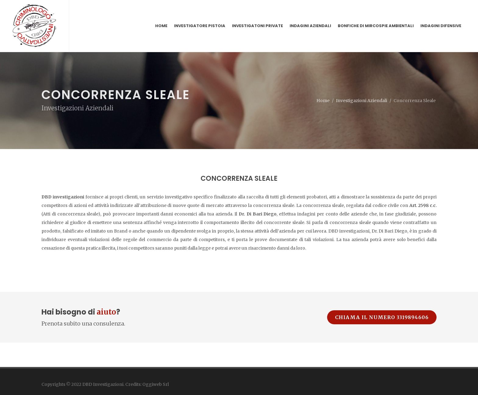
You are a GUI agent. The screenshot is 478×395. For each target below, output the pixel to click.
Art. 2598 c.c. (422, 184)
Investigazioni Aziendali (361, 79)
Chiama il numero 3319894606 (382, 296)
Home (323, 79)
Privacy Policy (55, 379)
